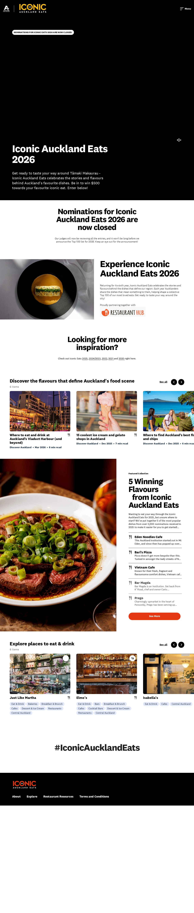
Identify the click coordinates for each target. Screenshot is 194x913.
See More (154, 616)
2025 (85, 358)
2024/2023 (94, 358)
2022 (104, 358)
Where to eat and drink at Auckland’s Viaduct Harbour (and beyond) (36, 439)
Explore (32, 796)
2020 (122, 358)
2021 (111, 358)
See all (163, 382)
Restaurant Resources (58, 796)
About (16, 796)
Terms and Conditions (94, 796)
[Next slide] (181, 382)
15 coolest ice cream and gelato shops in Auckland (100, 437)
